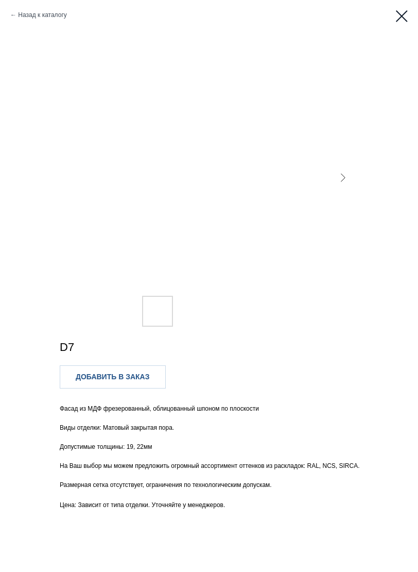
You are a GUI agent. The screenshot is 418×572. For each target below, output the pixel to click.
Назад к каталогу (42, 15)
